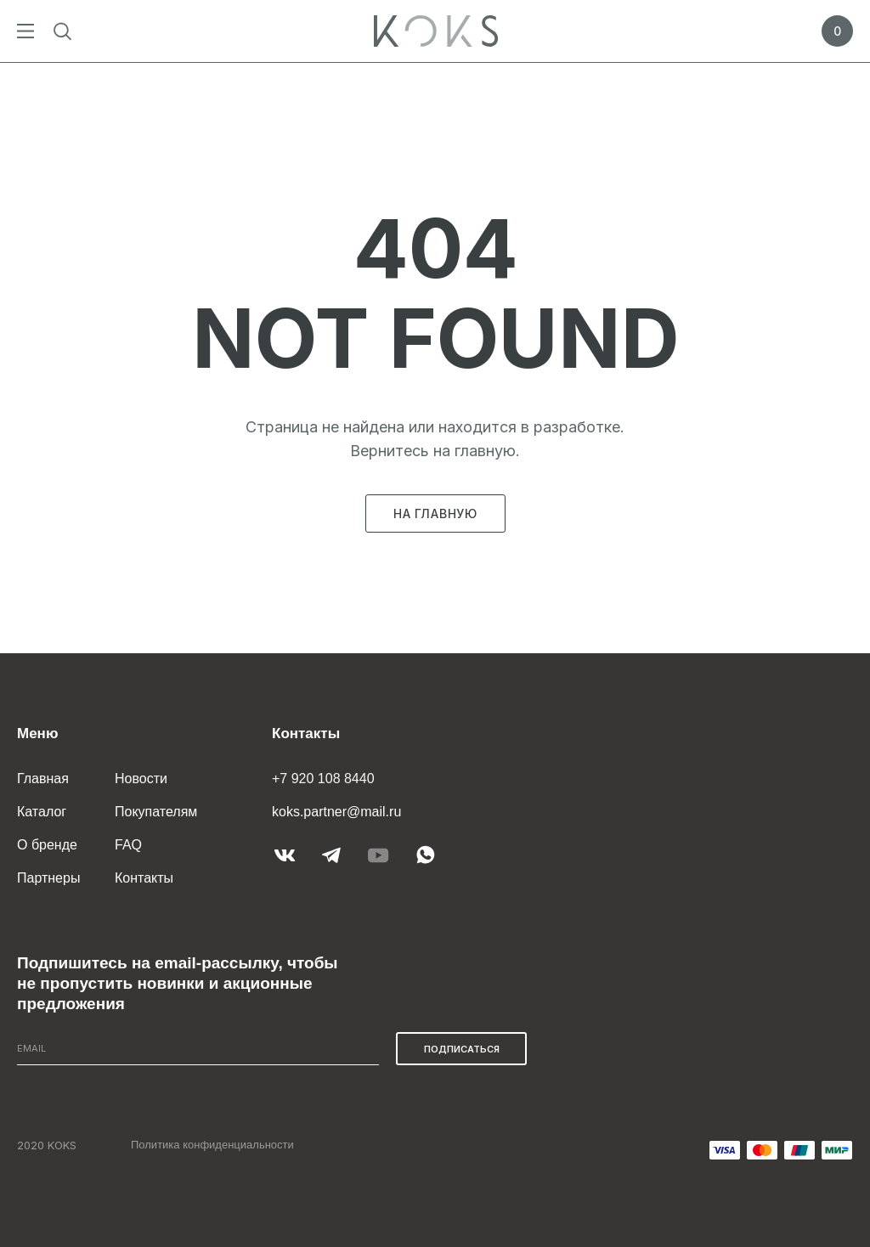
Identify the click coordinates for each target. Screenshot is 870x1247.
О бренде (47, 845)
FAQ (128, 845)
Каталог (41, 811)
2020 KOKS (46, 1145)
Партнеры (48, 878)
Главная (43, 778)
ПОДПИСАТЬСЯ (462, 1049)
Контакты (144, 878)
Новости (141, 778)
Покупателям (156, 811)
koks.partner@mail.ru (336, 811)
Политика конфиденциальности (212, 1144)
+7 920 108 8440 (323, 778)
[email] (198, 1048)
